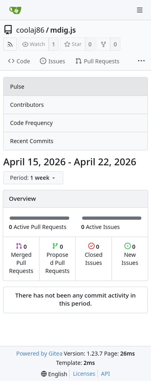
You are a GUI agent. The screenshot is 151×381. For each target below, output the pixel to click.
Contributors (27, 104)
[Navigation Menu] (139, 10)
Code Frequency (31, 123)
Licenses (84, 373)
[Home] (15, 10)
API (105, 373)
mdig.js (63, 30)
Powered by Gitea (39, 353)
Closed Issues (93, 254)
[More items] (141, 61)
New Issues (130, 254)
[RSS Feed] (10, 44)
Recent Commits (31, 141)
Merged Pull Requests (21, 259)
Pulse (17, 86)
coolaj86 (30, 30)
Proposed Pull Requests (58, 259)
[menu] (33, 178)
